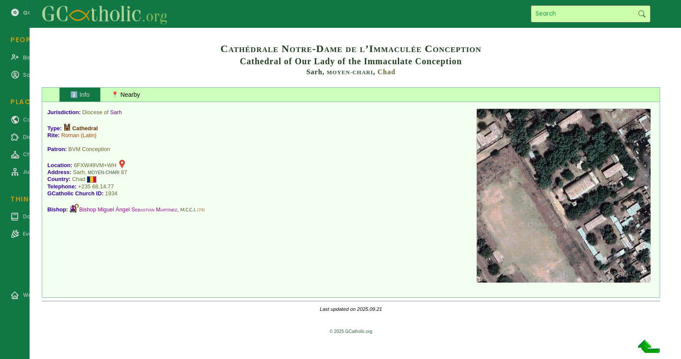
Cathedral (85, 128)
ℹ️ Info (79, 94)
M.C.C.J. (188, 210)
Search (641, 14)
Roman (70, 135)
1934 (111, 193)
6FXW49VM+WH (95, 165)
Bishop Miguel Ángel (128, 209)
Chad (386, 72)
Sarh (116, 112)
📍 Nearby (125, 94)
